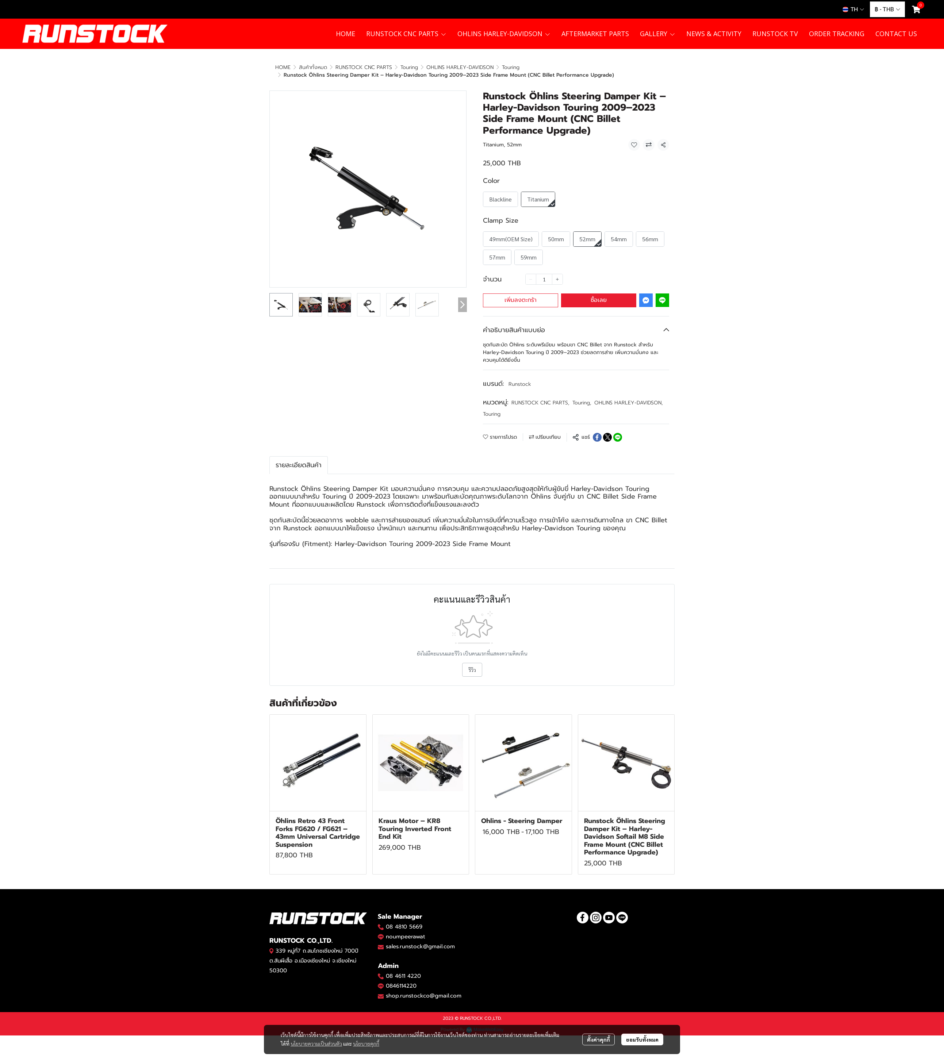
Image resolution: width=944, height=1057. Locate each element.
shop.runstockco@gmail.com (423, 988)
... (300, 67)
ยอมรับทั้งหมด (642, 1021)
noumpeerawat (405, 929)
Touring (319, 67)
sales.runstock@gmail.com (420, 939)
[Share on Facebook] (597, 429)
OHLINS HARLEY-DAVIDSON (628, 395)
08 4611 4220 (403, 968)
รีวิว (472, 662)
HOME (283, 67)
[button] (853, 9)
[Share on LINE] (617, 429)
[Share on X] (607, 429)
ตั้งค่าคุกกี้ (598, 1021)
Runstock (520, 376)
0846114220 (401, 978)
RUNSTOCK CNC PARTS (540, 395)
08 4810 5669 (404, 919)
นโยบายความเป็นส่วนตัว (316, 1025)
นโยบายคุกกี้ (366, 1025)
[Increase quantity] (557, 271)
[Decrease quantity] (531, 271)
